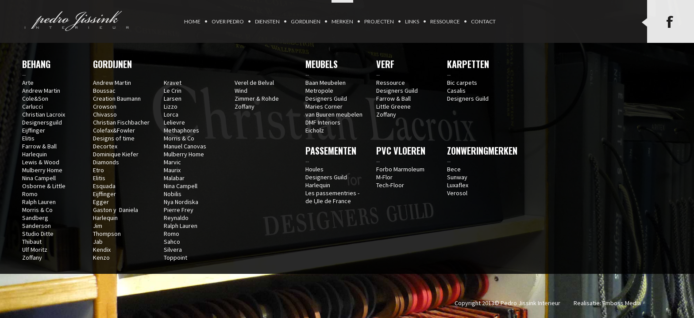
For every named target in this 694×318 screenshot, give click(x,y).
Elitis (28, 138)
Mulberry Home (42, 170)
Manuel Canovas (185, 146)
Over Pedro (228, 21)
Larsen (172, 98)
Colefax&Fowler (114, 130)
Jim (97, 226)
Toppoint (175, 257)
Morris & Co (37, 210)
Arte (28, 83)
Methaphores (181, 130)
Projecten (379, 21)
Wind (241, 91)
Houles (314, 169)
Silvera (173, 250)
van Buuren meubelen (333, 114)
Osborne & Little (44, 186)
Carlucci (32, 106)
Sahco (172, 242)
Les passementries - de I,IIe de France (332, 197)
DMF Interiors (322, 122)
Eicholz (314, 130)
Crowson (104, 106)
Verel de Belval (254, 83)
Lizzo (170, 106)
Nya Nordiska (181, 202)
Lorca (171, 114)
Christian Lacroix (43, 114)
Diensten (267, 21)
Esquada (104, 186)
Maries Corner (324, 106)
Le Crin (172, 91)
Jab (98, 242)
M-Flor (384, 177)
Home (192, 21)
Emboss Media (621, 303)
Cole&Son (35, 98)
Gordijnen (305, 21)
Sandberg (35, 218)
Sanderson (36, 226)
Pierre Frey (178, 210)
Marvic (172, 162)
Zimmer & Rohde (257, 98)
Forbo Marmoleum (400, 169)
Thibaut (32, 242)
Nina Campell (39, 178)
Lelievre (174, 122)
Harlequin (34, 154)
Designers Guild (326, 98)
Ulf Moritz (34, 250)
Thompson (107, 234)
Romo (30, 194)
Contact (483, 21)
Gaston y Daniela (115, 210)
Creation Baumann (117, 98)
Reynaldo (176, 218)
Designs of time (114, 138)
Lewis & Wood (40, 162)
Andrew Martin (41, 91)
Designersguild (42, 122)
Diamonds (106, 162)
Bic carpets (462, 83)
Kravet (172, 83)
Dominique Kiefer (116, 154)
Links (412, 21)
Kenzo (101, 257)
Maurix (172, 170)
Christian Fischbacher (121, 122)
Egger (101, 202)
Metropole (319, 91)
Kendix (102, 250)
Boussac (104, 91)
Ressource (445, 21)
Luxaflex (457, 185)
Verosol (457, 193)
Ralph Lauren (39, 202)
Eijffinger (33, 130)
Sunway (457, 177)
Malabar (174, 178)
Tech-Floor (390, 185)
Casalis (456, 91)
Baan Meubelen (325, 83)
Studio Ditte (38, 234)
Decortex (105, 146)
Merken (342, 21)
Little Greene (393, 106)
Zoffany (32, 257)
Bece (454, 169)
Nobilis (172, 194)
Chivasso (105, 114)
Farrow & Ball (39, 146)
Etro (98, 170)
